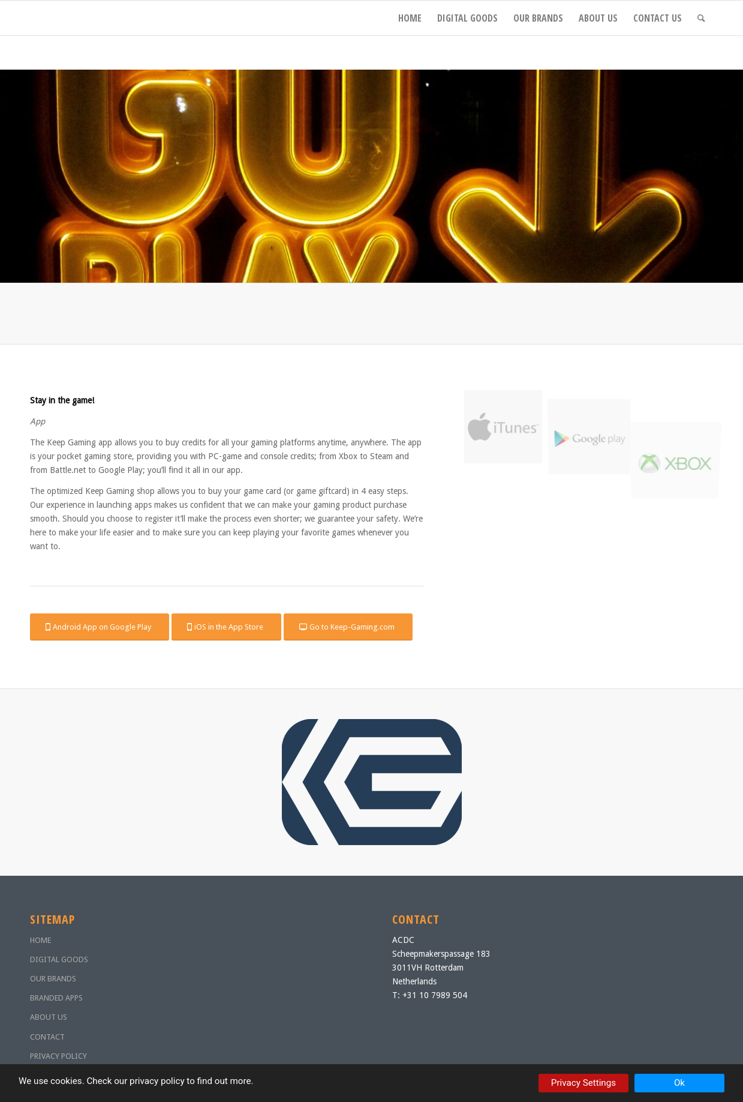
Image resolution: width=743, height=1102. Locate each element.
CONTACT (47, 1036)
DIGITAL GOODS (59, 959)
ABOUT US (48, 1017)
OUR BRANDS (53, 978)
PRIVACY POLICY (58, 1056)
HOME (40, 940)
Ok (679, 1082)
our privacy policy (149, 1081)
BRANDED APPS (56, 997)
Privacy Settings (583, 1082)
